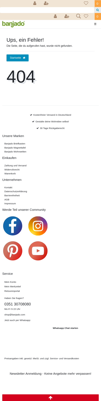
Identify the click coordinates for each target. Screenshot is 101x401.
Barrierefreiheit (12, 195)
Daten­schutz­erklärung (15, 191)
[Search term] (47, 10)
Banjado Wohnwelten (15, 151)
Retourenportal (12, 291)
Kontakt (8, 187)
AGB (6, 199)
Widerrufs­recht (12, 169)
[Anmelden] (35, 3)
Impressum (10, 203)
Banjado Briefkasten (14, 143)
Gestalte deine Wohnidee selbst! (52, 121)
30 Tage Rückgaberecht (52, 128)
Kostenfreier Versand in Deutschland (52, 115)
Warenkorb (10, 173)
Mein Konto (10, 282)
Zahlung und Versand (15, 165)
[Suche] (97, 10)
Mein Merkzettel (12, 286)
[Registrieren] (46, 3)
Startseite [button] (17, 57)
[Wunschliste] (88, 3)
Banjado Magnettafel (15, 147)
